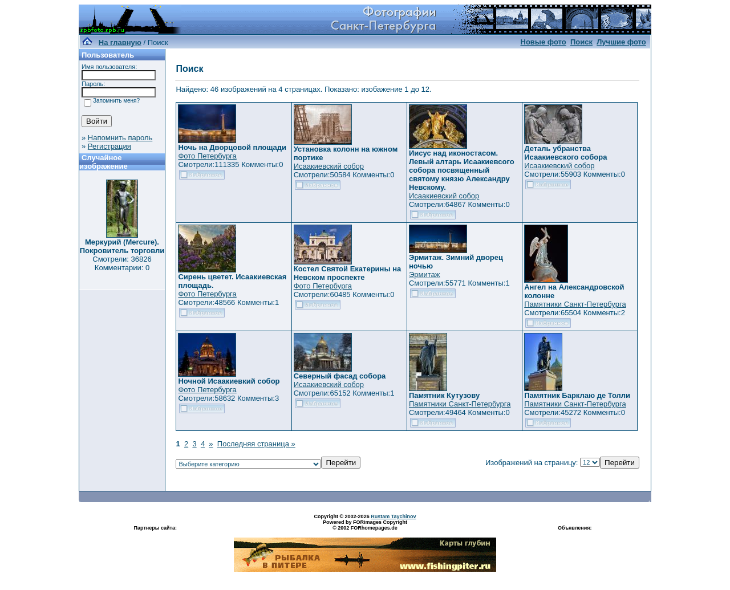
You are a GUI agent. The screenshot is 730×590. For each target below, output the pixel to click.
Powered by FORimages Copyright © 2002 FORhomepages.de (365, 525)
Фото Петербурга (207, 156)
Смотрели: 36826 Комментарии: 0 (121, 263)
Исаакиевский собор (329, 166)
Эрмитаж (424, 274)
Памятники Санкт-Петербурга (575, 304)
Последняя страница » (256, 444)
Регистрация (109, 146)
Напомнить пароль (120, 137)
